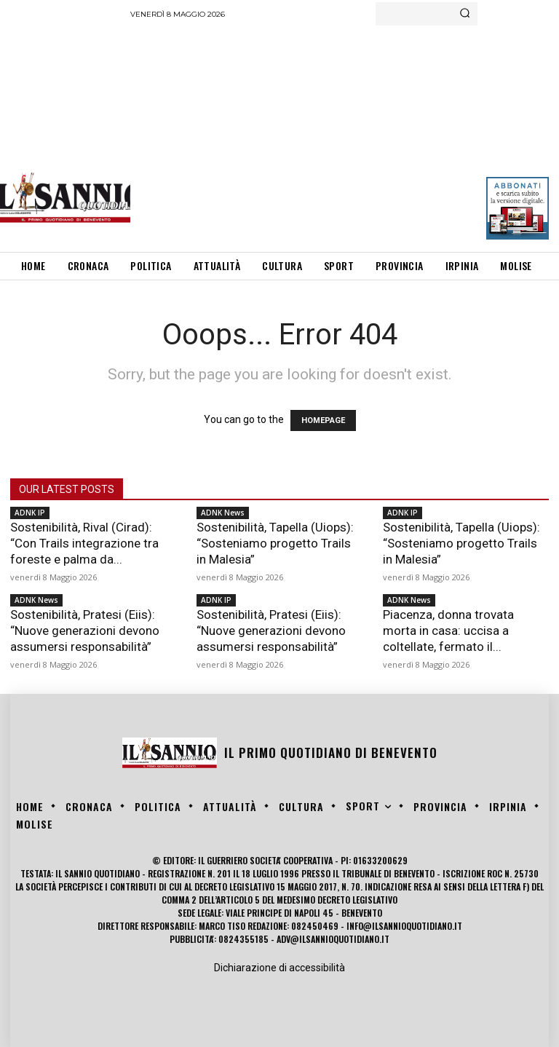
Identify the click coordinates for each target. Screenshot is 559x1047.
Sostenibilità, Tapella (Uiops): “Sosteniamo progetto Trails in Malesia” (275, 543)
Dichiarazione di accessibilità (279, 967)
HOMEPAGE (323, 420)
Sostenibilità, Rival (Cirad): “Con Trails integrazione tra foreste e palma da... (84, 543)
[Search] (464, 13)
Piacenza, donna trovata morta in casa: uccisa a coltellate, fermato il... (448, 630)
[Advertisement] (344, 135)
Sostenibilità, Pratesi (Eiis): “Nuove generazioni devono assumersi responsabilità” (84, 630)
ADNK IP (30, 512)
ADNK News (223, 512)
